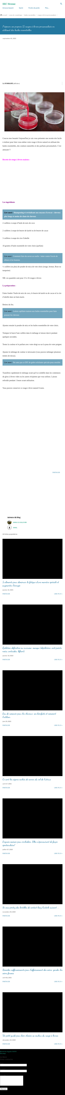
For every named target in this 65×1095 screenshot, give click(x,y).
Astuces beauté (8, 8)
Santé (21, 8)
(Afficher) (16, 83)
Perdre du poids (34, 8)
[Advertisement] (32, 61)
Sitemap (3, 1053)
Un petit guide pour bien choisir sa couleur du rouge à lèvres (30, 1035)
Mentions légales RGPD (8, 1051)
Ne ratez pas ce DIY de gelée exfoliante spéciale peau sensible (36, 362)
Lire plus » (58, 594)
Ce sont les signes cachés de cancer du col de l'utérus (27, 779)
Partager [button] (56, 472)
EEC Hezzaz (9, 4)
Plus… (47, 8)
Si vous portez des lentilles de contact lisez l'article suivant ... (31, 907)
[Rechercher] (61, 4)
